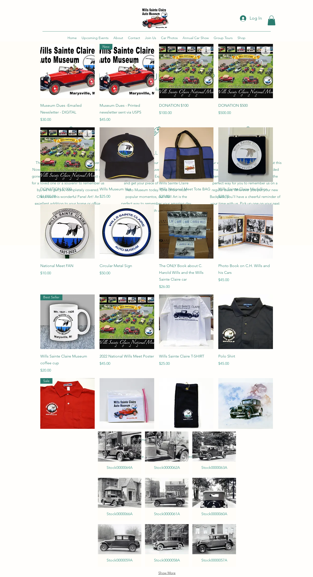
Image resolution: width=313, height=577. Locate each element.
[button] (271, 20)
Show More (167, 573)
